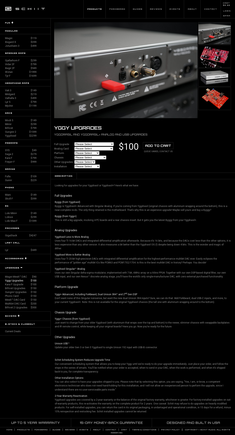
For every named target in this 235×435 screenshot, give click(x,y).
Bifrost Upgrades (20, 288)
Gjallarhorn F (20, 60)
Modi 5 (20, 120)
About (192, 9)
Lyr (20, 249)
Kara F (20, 157)
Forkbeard (117, 9)
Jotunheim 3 (20, 45)
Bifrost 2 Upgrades (20, 307)
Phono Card (20, 295)
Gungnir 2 (20, 131)
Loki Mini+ (20, 213)
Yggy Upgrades (20, 280)
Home (9, 430)
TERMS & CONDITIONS (144, 430)
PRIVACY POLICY (170, 430)
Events (175, 9)
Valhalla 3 (20, 98)
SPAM (226, 16)
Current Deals (13, 331)
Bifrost (20, 127)
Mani (20, 194)
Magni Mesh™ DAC (20, 276)
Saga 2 (20, 154)
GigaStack (20, 235)
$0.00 (226, 5)
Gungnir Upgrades (20, 292)
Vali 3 (20, 90)
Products (94, 9)
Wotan (20, 71)
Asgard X (20, 42)
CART (226, 3)
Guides (137, 9)
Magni (20, 38)
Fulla (20, 176)
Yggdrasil (20, 135)
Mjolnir (20, 105)
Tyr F (20, 75)
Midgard (20, 94)
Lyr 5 (20, 101)
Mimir (20, 124)
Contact (210, 9)
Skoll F (20, 198)
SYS (20, 150)
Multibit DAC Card (20, 303)
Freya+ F (20, 161)
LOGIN (227, 11)
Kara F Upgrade (20, 284)
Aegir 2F (20, 68)
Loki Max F (20, 220)
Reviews (156, 9)
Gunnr (20, 180)
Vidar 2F (20, 64)
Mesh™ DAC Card (20, 299)
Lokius (20, 217)
